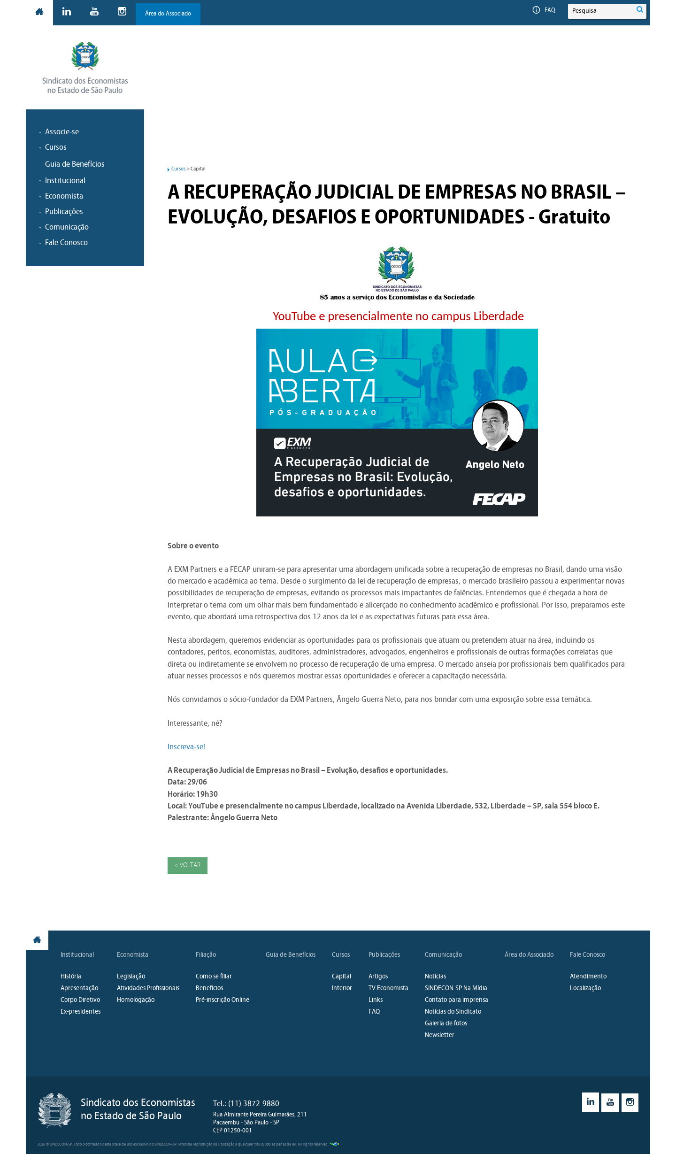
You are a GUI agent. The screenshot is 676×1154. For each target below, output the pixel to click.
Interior (342, 988)
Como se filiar (214, 976)
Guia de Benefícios (75, 164)
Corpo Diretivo (80, 1000)
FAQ (544, 10)
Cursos (178, 169)
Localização (585, 988)
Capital (341, 976)
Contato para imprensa (456, 1000)
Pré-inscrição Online (222, 1000)
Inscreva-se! (186, 747)
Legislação (131, 976)
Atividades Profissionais (148, 988)
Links (376, 1000)
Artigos (378, 976)
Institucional (77, 955)
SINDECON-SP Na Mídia (456, 988)
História (71, 976)
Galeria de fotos (446, 1023)
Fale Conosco (587, 955)
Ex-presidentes (80, 1012)
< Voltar (187, 865)
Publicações (384, 955)
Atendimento (588, 976)
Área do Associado (168, 13)
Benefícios (209, 988)
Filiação (206, 955)
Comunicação (443, 955)
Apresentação (79, 988)
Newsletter (439, 1035)
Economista (132, 955)
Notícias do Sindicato (453, 1012)
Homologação (135, 1000)
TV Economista (388, 988)
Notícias (435, 976)
